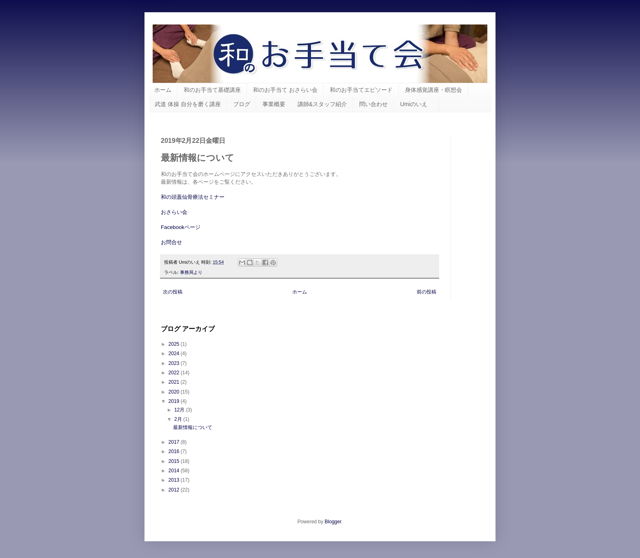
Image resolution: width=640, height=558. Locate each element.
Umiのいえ (416, 104)
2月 (178, 419)
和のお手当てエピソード (361, 90)
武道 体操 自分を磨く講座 (188, 104)
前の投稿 (426, 292)
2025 (175, 344)
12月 (180, 410)
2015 (175, 461)
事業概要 (273, 104)
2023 (175, 363)
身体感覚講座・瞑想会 (433, 90)
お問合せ (171, 242)
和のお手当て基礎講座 (212, 90)
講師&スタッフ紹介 (322, 104)
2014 (175, 471)
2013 (175, 480)
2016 (175, 451)
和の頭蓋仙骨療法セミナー (192, 197)
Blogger (332, 522)
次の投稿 (172, 292)
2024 (175, 353)
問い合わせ (373, 104)
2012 (175, 490)
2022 (175, 373)
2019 (175, 401)
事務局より (191, 272)
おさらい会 (174, 212)
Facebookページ (180, 227)
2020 (175, 392)
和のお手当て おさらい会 (285, 90)
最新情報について (192, 427)
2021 (175, 382)
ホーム (162, 90)
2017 (175, 442)
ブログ (241, 104)
